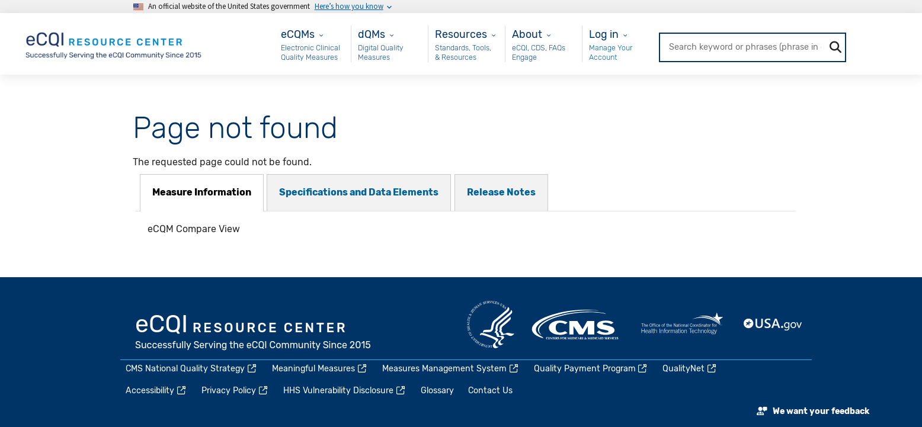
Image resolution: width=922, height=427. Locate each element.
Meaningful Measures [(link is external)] (320, 369)
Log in (604, 34)
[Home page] (114, 43)
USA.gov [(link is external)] (773, 324)
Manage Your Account (610, 52)
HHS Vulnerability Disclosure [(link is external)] (344, 391)
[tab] (202, 192)
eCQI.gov (253, 333)
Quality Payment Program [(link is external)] (591, 369)
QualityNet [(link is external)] (690, 369)
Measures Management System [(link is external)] (451, 369)
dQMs (371, 34)
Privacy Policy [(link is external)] (235, 391)
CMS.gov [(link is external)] (576, 324)
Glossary (437, 391)
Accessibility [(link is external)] (156, 391)
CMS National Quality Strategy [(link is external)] (192, 369)
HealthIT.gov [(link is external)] (682, 324)
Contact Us (490, 391)
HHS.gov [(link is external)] (490, 324)
